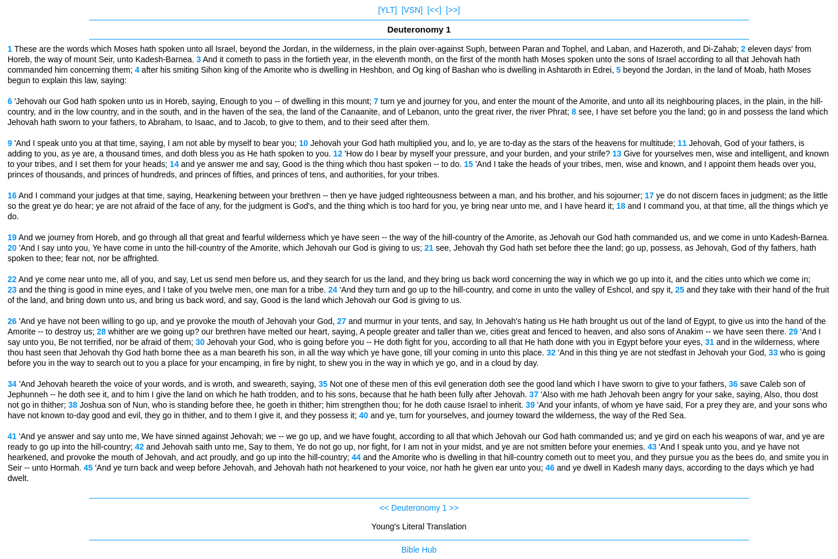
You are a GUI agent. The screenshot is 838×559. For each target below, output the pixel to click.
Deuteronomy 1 (419, 507)
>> (454, 507)
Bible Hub (419, 549)
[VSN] (412, 10)
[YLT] (387, 10)
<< (384, 507)
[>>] (453, 10)
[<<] (434, 10)
